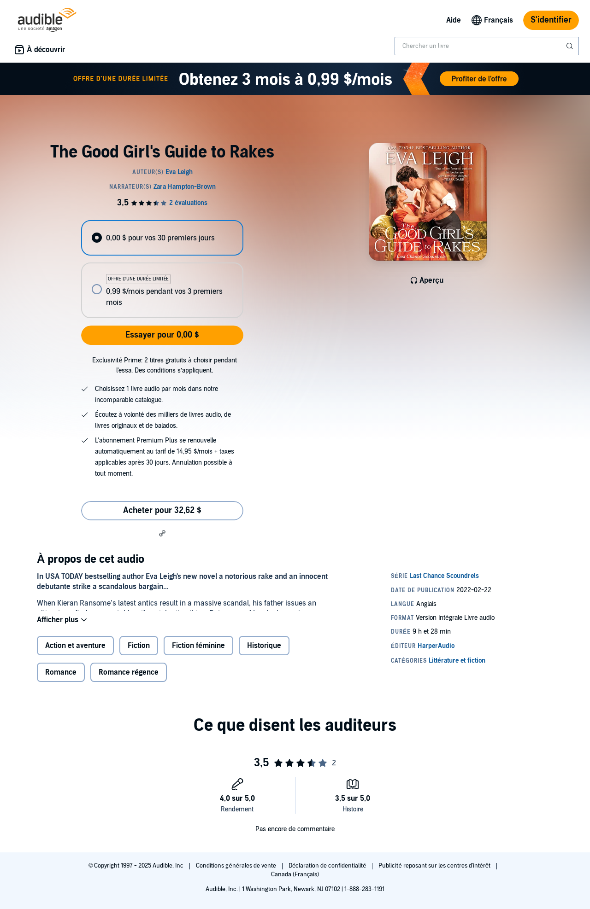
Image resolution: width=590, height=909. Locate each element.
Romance (61, 679)
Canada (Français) (295, 874)
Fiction (139, 653)
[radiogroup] (162, 269)
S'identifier (551, 20)
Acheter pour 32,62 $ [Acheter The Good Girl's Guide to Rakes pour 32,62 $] (162, 510)
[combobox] (487, 46)
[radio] (162, 238)
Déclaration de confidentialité (328, 865)
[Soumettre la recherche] (570, 46)
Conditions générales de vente (236, 865)
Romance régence (129, 679)
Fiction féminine (198, 653)
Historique (264, 653)
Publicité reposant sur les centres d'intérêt (435, 865)
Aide (453, 20)
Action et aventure (75, 653)
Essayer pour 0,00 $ (162, 335)
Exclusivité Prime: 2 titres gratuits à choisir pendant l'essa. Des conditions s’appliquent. (164, 365)
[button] (162, 532)
